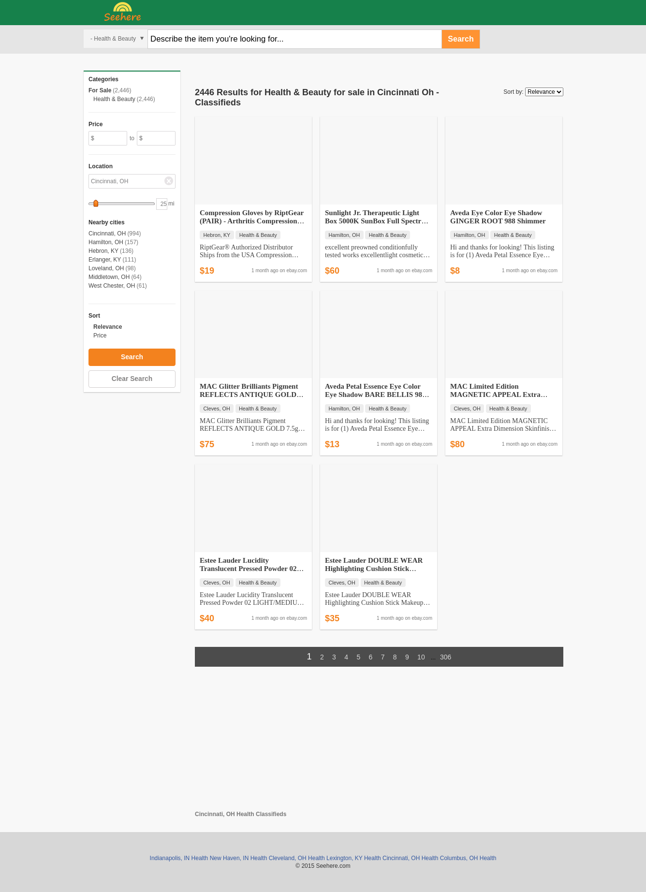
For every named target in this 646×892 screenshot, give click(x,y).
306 (445, 657)
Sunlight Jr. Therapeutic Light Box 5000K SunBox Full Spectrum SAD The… (378, 221)
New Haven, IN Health (238, 858)
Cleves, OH (217, 408)
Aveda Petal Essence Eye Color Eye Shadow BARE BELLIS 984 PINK (375, 394)
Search (460, 39)
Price (99, 335)
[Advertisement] (379, 743)
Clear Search (132, 378)
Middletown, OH (109, 277)
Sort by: (513, 91)
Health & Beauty (114, 99)
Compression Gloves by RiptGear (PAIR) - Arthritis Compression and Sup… (252, 221)
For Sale (99, 90)
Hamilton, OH (105, 242)
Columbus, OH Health (468, 858)
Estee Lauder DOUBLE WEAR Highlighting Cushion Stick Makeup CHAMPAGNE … (374, 568)
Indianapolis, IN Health (179, 858)
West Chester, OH (111, 285)
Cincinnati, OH (107, 233)
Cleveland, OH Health (297, 858)
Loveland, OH (106, 268)
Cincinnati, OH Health (410, 858)
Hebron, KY (103, 251)
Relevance (107, 326)
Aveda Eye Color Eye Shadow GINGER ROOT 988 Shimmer (498, 217)
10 (421, 657)
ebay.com (296, 270)
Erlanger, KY (104, 259)
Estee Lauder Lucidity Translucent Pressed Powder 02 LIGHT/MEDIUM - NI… (248, 568)
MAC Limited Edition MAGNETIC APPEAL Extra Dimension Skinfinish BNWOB (498, 394)
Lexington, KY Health (353, 858)
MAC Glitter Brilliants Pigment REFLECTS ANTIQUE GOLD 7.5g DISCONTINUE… (249, 394)
